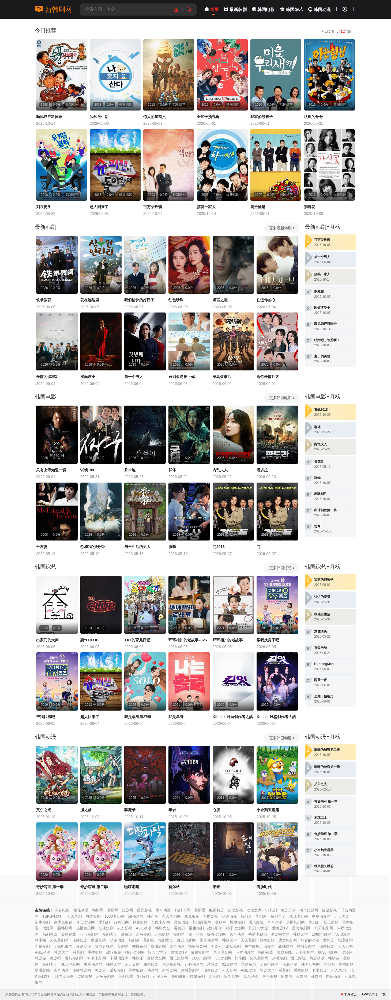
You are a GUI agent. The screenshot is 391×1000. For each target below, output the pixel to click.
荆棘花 (309, 207)
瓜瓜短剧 (233, 946)
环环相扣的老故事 (228, 640)
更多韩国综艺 (282, 568)
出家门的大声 (47, 640)
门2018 (219, 547)
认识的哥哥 (313, 117)
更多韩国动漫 (282, 738)
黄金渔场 (257, 207)
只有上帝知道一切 (51, 470)
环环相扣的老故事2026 (187, 640)
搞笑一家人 (206, 207)
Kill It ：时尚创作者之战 (233, 717)
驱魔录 (130, 810)
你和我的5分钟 (92, 547)
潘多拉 (262, 470)
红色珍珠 (175, 300)
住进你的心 (266, 300)
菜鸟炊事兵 (222, 376)
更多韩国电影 (282, 398)
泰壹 (216, 887)
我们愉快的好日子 (139, 300)
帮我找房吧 (45, 717)
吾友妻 (41, 547)
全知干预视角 (208, 117)
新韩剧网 (53, 9)
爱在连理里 (89, 300)
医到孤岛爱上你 (181, 376)
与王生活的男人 (137, 547)
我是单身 (175, 717)
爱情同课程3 (46, 376)
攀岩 (172, 810)
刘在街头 (43, 207)
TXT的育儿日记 (137, 640)
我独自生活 (99, 117)
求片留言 (350, 994)
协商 (172, 547)
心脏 (216, 810)
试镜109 (87, 470)
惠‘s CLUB (89, 640)
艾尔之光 (43, 810)
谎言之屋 (220, 300)
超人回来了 (99, 207)
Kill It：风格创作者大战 (276, 717)
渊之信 (86, 810)
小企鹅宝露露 (268, 810)
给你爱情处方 (268, 376)
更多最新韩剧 (282, 228)
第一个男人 (133, 376)
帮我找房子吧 (268, 640)
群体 (172, 470)
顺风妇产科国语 (49, 117)
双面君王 (87, 376)
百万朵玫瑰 (152, 207)
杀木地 (130, 470)
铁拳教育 (43, 300)
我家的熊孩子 (261, 117)
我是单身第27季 (137, 717)
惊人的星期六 (154, 117)
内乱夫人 (220, 470)
